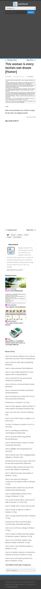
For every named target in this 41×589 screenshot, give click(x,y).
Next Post (30, 60)
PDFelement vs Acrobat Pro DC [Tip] (17, 402)
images (9, 237)
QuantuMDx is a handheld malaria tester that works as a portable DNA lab (15, 343)
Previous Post (12, 60)
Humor (26, 235)
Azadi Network (12, 587)
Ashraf (9, 76)
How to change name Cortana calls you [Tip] (20, 506)
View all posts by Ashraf (15, 270)
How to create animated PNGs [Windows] (19, 368)
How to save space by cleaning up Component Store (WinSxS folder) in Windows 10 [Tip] (20, 481)
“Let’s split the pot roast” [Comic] (14, 324)
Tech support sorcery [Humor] (15, 307)
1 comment (29, 76)
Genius (13, 235)
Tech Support (17, 237)
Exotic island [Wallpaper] (14, 291)
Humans (20, 235)
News (9, 339)
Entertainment (12, 289)
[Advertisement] (20, 36)
